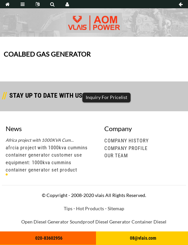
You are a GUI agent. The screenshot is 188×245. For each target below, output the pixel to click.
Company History (126, 141)
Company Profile (125, 148)
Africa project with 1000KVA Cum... (40, 140)
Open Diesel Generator (45, 221)
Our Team (116, 156)
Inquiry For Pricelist (106, 97)
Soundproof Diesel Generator (100, 221)
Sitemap (116, 208)
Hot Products (90, 208)
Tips (68, 208)
